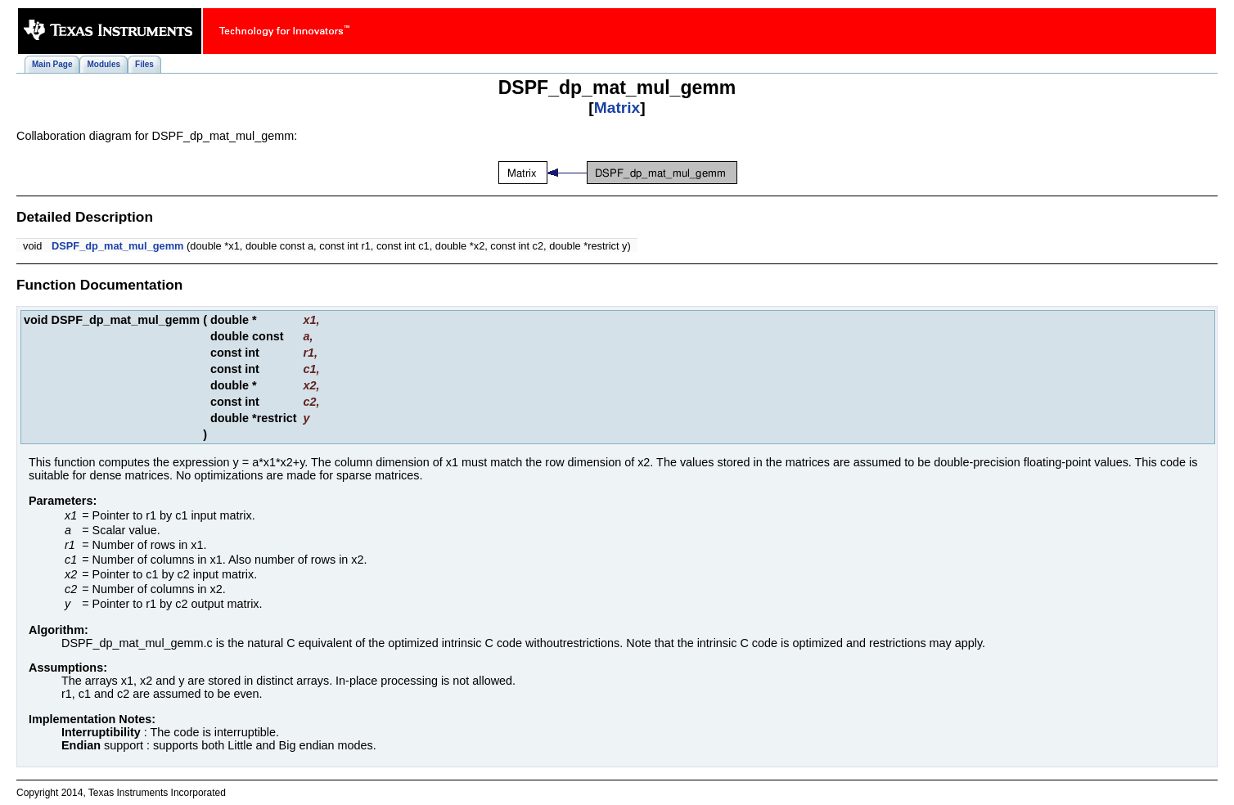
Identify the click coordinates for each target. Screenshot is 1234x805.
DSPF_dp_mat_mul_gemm (117, 246)
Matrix (617, 107)
